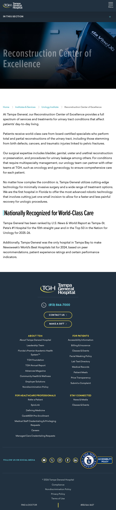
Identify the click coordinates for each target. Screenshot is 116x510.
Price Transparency (80, 378)
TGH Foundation (35, 360)
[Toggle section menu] (58, 17)
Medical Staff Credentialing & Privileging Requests (35, 423)
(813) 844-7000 (59, 305)
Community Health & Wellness (35, 376)
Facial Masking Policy (81, 356)
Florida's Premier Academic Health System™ (35, 353)
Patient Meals (81, 372)
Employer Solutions (35, 382)
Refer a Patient (35, 400)
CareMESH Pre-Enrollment (35, 416)
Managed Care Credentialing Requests (35, 436)
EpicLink (35, 405)
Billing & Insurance (80, 345)
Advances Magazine (35, 371)
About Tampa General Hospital (35, 340)
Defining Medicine (35, 410)
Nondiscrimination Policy (35, 387)
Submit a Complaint (81, 383)
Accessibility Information (80, 340)
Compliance (58, 485)
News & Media (80, 400)
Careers (35, 430)
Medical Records (80, 367)
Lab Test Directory (80, 362)
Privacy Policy (58, 494)
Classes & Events (80, 351)
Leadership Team (35, 345)
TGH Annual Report (35, 365)
